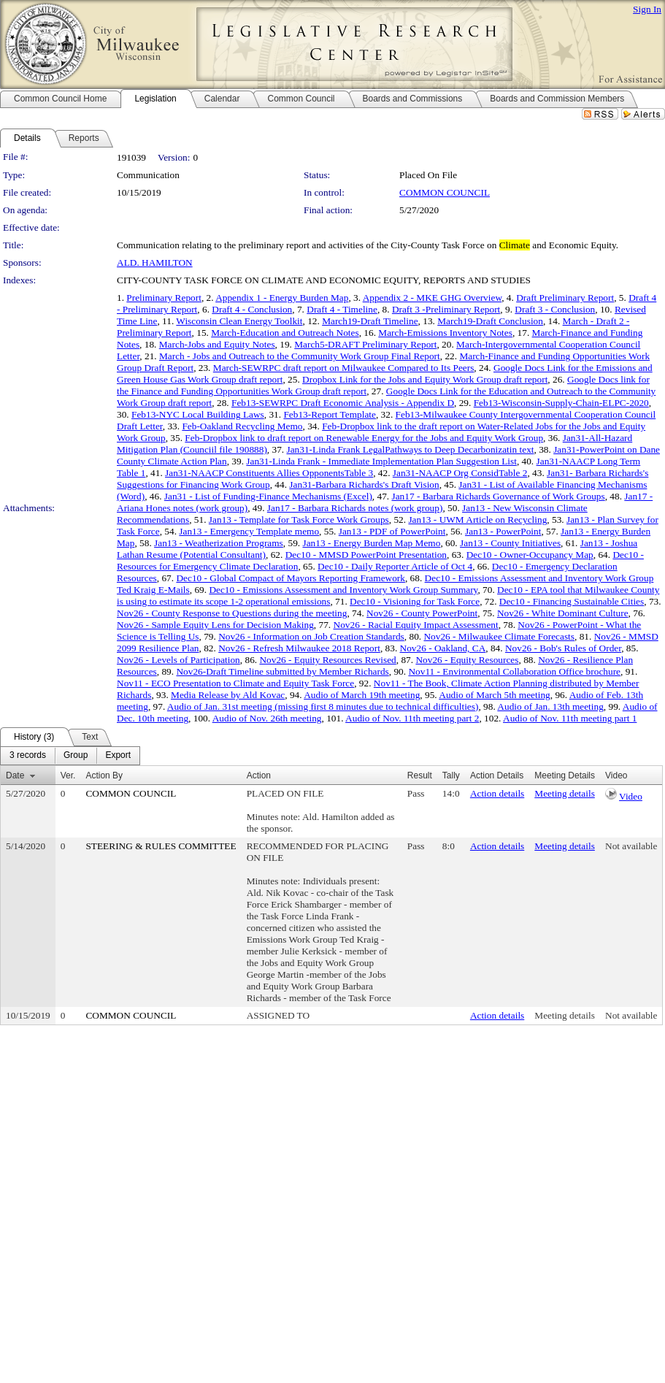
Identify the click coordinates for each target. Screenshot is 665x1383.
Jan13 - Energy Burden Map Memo (371, 542)
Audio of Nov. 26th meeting (267, 718)
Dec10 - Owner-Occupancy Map (529, 554)
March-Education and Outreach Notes (284, 332)
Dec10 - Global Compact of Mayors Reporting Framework (290, 577)
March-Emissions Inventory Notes (445, 332)
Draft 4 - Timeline (342, 309)
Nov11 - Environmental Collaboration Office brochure (514, 671)
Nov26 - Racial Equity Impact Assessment (416, 624)
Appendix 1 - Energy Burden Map (281, 297)
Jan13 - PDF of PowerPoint (392, 531)
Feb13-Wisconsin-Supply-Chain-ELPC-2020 (561, 402)
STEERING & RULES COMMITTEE (160, 845)
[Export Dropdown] (117, 756)
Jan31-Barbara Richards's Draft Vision (364, 484)
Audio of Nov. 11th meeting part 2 (412, 718)
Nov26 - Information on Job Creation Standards (311, 636)
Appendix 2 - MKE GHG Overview (432, 297)
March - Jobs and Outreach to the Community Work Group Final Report (299, 355)
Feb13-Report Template (329, 414)
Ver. (68, 775)
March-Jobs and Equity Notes (217, 344)
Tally (451, 775)
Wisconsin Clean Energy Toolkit (239, 320)
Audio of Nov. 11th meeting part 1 (570, 718)
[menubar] (70, 755)
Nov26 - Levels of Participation (178, 659)
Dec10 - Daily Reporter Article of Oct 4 (395, 566)
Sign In (647, 9)
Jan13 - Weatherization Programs (218, 542)
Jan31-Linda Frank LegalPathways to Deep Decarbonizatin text (410, 449)
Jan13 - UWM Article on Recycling (477, 519)
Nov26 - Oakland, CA (443, 648)
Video (630, 796)
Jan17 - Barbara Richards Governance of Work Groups (497, 496)
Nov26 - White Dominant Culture (563, 613)
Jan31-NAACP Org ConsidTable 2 (460, 472)
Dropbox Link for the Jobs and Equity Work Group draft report (424, 379)
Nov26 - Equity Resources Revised (327, 659)
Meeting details (564, 793)
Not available (631, 845)
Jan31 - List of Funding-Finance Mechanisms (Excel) (268, 496)
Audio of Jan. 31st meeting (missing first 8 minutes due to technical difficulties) (323, 706)
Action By (104, 775)
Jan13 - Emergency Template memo (249, 531)
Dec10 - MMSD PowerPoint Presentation (366, 554)
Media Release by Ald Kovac (228, 694)
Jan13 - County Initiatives (510, 542)
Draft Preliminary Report (565, 297)
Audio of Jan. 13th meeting (550, 706)
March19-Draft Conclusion (490, 320)
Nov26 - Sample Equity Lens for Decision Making (215, 624)
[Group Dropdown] (75, 756)
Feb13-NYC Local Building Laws (197, 414)
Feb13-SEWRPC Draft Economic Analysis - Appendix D (342, 402)
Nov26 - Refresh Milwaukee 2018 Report (299, 648)
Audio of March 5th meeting (494, 694)
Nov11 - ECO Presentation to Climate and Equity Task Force (235, 683)
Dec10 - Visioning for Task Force (415, 601)
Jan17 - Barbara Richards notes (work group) (355, 507)
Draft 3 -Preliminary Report (446, 309)
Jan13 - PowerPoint (503, 531)
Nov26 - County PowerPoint (421, 613)
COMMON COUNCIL (444, 192)
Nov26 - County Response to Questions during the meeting (232, 613)
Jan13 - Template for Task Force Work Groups (299, 519)
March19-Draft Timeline (370, 320)
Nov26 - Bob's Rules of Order (563, 648)
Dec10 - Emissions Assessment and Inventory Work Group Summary (343, 589)
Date (15, 775)
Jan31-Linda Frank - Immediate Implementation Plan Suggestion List (381, 461)
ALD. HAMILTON (155, 262)
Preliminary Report (163, 297)
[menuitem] (28, 756)
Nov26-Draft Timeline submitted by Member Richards (282, 671)
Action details (497, 793)
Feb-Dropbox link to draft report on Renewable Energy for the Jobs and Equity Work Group (364, 437)
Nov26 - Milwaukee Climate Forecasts (498, 636)
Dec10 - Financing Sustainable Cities (571, 601)
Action (259, 775)
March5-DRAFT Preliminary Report (365, 344)
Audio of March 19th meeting (362, 694)
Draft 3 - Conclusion (555, 309)
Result (419, 775)
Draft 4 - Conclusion (252, 309)
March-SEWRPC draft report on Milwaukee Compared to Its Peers (343, 367)
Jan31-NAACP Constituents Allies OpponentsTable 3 (269, 472)
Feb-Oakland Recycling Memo (242, 426)
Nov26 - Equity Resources (466, 659)
